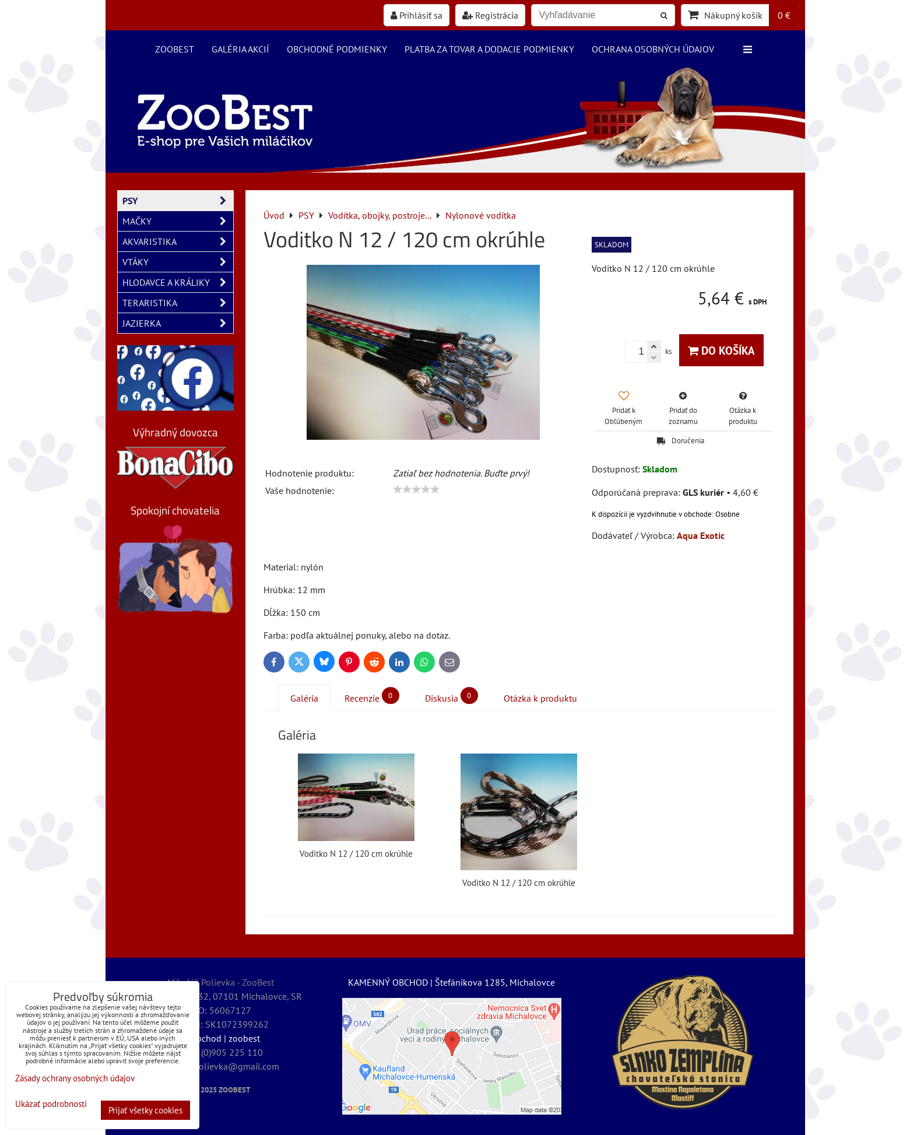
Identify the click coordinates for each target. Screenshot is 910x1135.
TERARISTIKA (177, 303)
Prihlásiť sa (416, 15)
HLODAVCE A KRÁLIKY (177, 282)
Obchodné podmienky (337, 49)
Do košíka (721, 350)
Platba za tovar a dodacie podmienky (489, 49)
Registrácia (490, 15)
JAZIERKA (177, 323)
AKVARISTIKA (177, 241)
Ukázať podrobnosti (51, 1104)
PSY (177, 201)
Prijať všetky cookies (145, 1110)
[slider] (416, 489)
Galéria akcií (240, 49)
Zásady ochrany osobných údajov (75, 1078)
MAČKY (177, 221)
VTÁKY (177, 262)
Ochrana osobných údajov (653, 49)
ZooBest (174, 49)
